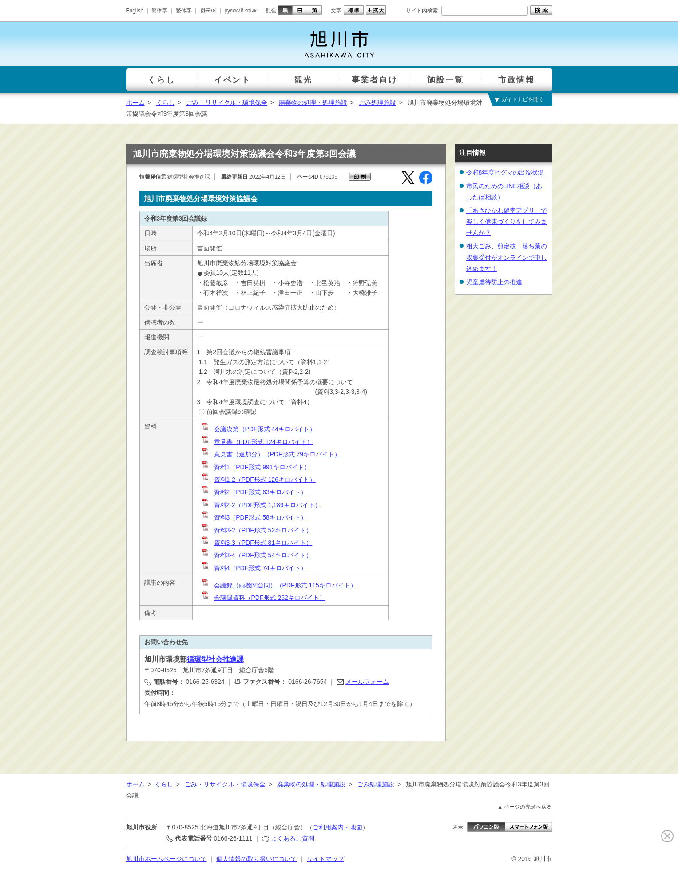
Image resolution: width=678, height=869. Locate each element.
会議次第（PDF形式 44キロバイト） (258, 429)
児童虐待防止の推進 (494, 282)
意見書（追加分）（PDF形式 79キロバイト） (271, 454)
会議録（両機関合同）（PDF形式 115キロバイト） (279, 585)
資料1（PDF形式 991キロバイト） (255, 467)
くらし (165, 102)
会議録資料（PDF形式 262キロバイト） (263, 597)
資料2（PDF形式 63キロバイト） (254, 492)
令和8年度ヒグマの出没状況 (505, 172)
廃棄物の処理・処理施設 (313, 102)
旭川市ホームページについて (166, 858)
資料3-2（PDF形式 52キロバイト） (257, 530)
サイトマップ (325, 858)
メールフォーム (367, 681)
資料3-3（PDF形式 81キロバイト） (257, 542)
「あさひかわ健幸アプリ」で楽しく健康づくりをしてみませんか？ (506, 221)
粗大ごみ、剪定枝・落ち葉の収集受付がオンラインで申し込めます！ (506, 257)
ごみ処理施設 (377, 102)
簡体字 (159, 11)
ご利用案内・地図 (337, 827)
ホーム (135, 102)
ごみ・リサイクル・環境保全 (226, 102)
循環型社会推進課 (215, 659)
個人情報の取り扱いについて (256, 858)
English (134, 11)
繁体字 (184, 11)
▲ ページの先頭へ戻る (524, 807)
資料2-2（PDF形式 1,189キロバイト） (261, 504)
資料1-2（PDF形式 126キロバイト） (258, 479)
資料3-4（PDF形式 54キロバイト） (257, 555)
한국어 (208, 11)
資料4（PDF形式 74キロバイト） (254, 567)
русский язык (241, 11)
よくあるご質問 (292, 838)
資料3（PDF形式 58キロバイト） (254, 517)
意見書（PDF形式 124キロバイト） (257, 441)
